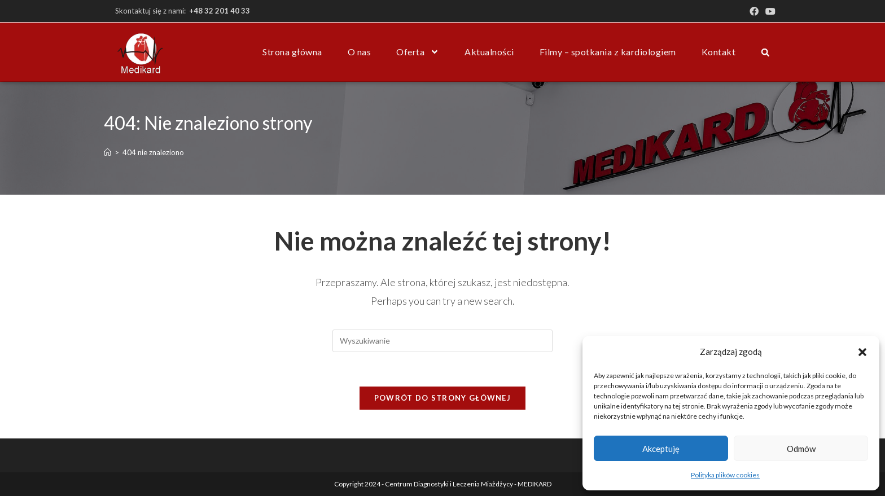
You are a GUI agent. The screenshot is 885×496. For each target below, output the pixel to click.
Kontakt (719, 51)
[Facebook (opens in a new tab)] (754, 11)
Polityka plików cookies (725, 475)
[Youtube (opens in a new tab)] (769, 11)
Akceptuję (661, 449)
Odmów (801, 449)
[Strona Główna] (107, 152)
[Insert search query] (442, 341)
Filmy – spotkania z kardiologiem (608, 51)
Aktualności (489, 51)
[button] (862, 352)
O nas (359, 51)
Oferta (417, 52)
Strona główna (292, 51)
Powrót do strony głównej (442, 397)
